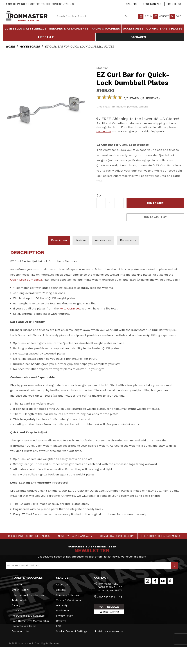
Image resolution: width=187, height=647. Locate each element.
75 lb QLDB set (69, 308)
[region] (47, 164)
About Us (62, 584)
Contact (161, 16)
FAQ (58, 625)
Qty (98, 195)
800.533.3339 (106, 597)
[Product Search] (88, 16)
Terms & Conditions (68, 600)
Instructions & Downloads (28, 615)
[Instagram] (148, 581)
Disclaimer (62, 610)
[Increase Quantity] (118, 203)
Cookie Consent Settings (71, 631)
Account (17, 584)
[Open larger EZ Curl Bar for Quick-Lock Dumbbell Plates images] (47, 108)
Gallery (131, 4)
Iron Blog (174, 4)
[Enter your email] (88, 565)
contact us (103, 131)
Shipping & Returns (68, 595)
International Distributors (28, 595)
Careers (61, 589)
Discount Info (20, 631)
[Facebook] (155, 581)
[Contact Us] (120, 597)
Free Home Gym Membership (30, 620)
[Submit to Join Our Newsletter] (174, 565)
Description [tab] (59, 240)
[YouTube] (163, 581)
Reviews (61, 620)
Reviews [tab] (80, 240)
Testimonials (152, 4)
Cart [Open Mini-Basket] (175, 16)
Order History (20, 589)
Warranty (61, 605)
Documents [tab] (128, 240)
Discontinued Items (24, 625)
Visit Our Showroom (108, 631)
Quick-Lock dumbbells (26, 279)
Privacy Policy (64, 615)
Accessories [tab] (103, 240)
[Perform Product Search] (126, 16)
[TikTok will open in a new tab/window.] (171, 581)
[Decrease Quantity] (100, 203)
